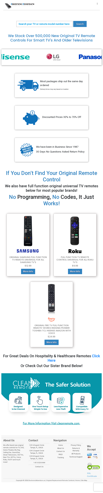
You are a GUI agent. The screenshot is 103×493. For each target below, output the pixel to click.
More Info (28, 271)
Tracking (60, 457)
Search (80, 24)
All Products (75, 454)
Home (60, 445)
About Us (60, 448)
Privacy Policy (76, 445)
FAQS (60, 454)
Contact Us (39, 467)
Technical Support (75, 457)
